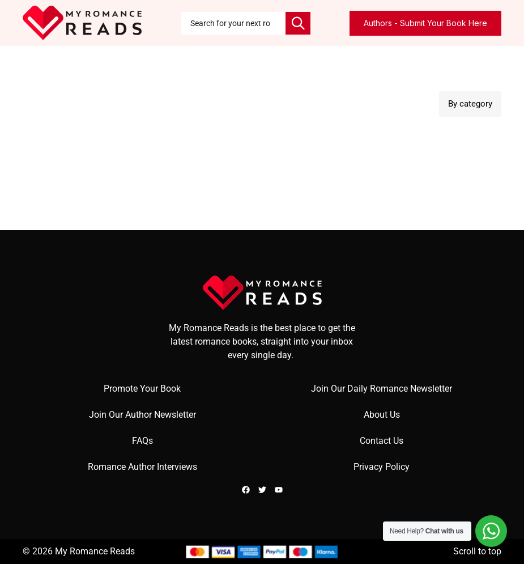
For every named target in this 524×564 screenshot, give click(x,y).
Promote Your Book (142, 388)
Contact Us (381, 440)
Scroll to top (477, 551)
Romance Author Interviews (142, 466)
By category (470, 104)
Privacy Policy (381, 466)
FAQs (142, 440)
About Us (382, 414)
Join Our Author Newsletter (142, 414)
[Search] (298, 23)
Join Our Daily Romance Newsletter (381, 388)
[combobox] (233, 23)
